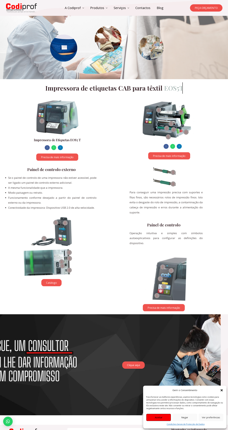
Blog (160, 8)
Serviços (120, 8)
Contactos (142, 8)
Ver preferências (211, 417)
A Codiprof (73, 8)
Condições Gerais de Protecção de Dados (186, 424)
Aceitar (158, 417)
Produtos (97, 8)
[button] (221, 390)
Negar (184, 417)
